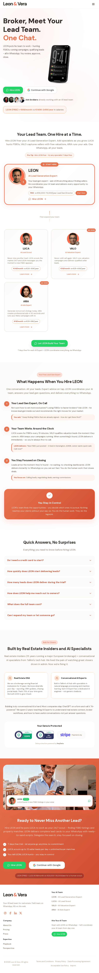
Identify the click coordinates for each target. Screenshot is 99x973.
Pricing (6, 929)
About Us (7, 925)
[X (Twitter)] (21, 913)
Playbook (7, 944)
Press (5, 934)
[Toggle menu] (93, 4)
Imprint (73, 965)
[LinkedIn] (15, 913)
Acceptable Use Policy (60, 965)
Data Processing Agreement (79, 961)
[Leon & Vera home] (15, 4)
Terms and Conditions (45, 961)
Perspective (8, 948)
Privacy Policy (60, 961)
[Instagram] (5, 913)
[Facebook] (10, 913)
